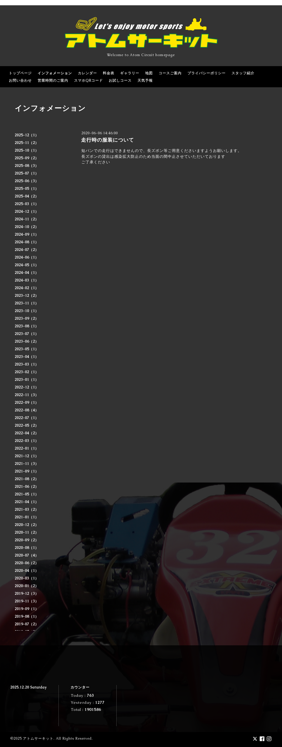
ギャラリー (129, 73)
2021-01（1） (27, 517)
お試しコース (120, 80)
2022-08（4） (27, 410)
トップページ (20, 73)
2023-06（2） (27, 341)
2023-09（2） (27, 318)
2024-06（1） (27, 257)
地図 (149, 73)
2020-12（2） (27, 524)
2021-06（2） (27, 486)
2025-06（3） (27, 181)
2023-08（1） (27, 326)
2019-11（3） (27, 601)
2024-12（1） (27, 211)
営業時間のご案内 (53, 80)
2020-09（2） (27, 540)
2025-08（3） (27, 165)
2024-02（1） (27, 288)
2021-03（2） (27, 509)
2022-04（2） (27, 433)
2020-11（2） (27, 532)
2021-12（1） (27, 456)
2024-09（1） (27, 234)
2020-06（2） (27, 563)
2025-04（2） (27, 196)
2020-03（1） (27, 578)
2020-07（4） (27, 555)
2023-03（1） (27, 364)
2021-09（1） (27, 471)
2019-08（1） (27, 616)
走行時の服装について (107, 140)
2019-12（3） (27, 593)
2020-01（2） (27, 586)
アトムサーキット (38, 738)
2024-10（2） (27, 227)
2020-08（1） (27, 547)
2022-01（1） (27, 448)
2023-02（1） (27, 372)
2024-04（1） (27, 272)
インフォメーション (55, 73)
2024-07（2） (27, 249)
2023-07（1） (27, 333)
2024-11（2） (27, 219)
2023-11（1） (27, 303)
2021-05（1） (27, 494)
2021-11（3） (27, 463)
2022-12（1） (27, 387)
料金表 (108, 73)
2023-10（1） (27, 311)
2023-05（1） (27, 349)
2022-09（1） (27, 402)
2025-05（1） (27, 188)
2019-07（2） (27, 624)
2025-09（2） (27, 158)
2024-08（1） (27, 242)
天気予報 (145, 80)
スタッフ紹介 (242, 73)
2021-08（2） (27, 479)
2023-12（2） (27, 295)
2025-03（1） (27, 204)
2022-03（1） (27, 440)
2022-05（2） (27, 425)
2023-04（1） (27, 356)
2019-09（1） (27, 609)
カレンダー (87, 73)
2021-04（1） (27, 502)
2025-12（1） (27, 135)
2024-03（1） (27, 280)
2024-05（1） (27, 265)
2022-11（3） (27, 395)
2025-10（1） (27, 150)
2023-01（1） (27, 379)
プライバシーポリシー (206, 73)
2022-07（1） (27, 418)
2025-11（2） (27, 142)
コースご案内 (170, 73)
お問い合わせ (20, 80)
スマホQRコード (88, 80)
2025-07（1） (27, 173)
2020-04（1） (27, 570)
